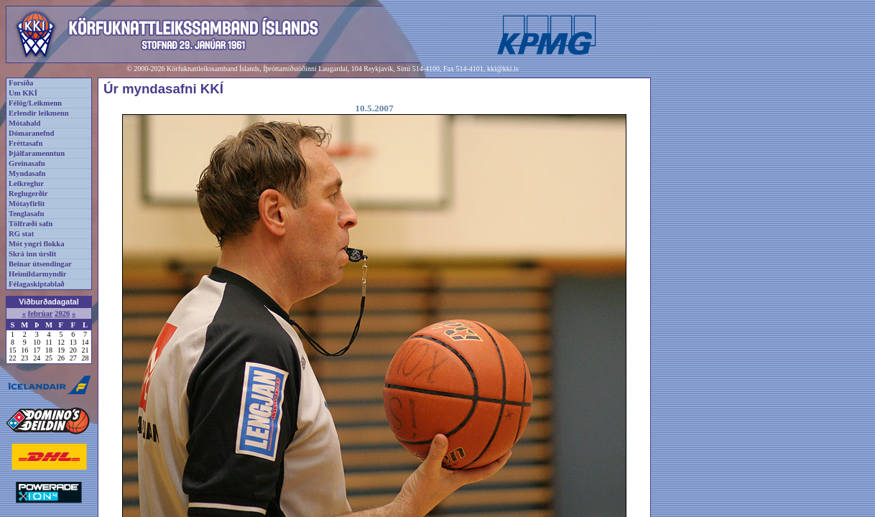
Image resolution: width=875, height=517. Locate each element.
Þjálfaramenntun (37, 153)
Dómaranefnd (31, 133)
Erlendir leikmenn (39, 113)
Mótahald (24, 123)
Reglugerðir (28, 193)
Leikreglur (26, 183)
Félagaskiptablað (37, 284)
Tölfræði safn (30, 224)
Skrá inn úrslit (32, 254)
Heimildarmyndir (38, 274)
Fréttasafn (25, 143)
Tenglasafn (26, 214)
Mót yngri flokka (37, 244)
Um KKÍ (23, 93)
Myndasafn (27, 173)
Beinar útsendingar (40, 264)
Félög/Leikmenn (35, 103)
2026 (62, 313)
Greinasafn (27, 163)
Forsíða (21, 83)
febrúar (40, 313)
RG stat (21, 234)
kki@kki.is (503, 69)
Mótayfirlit (27, 204)
